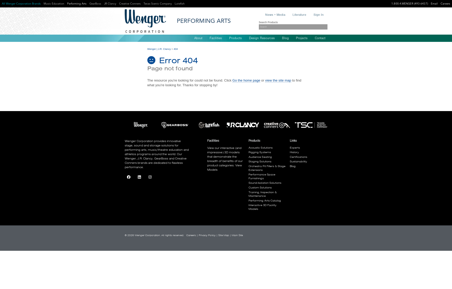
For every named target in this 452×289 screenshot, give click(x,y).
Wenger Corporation (139, 141)
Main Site (237, 235)
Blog (285, 38)
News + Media (275, 15)
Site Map (223, 235)
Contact (320, 38)
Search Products (268, 22)
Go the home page (246, 80)
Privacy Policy (207, 235)
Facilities (216, 38)
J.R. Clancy (145, 158)
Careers (191, 235)
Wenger (130, 158)
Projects (302, 38)
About (198, 38)
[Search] (293, 27)
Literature (299, 15)
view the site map (278, 80)
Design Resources (262, 38)
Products (235, 38)
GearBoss (161, 158)
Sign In (319, 15)
